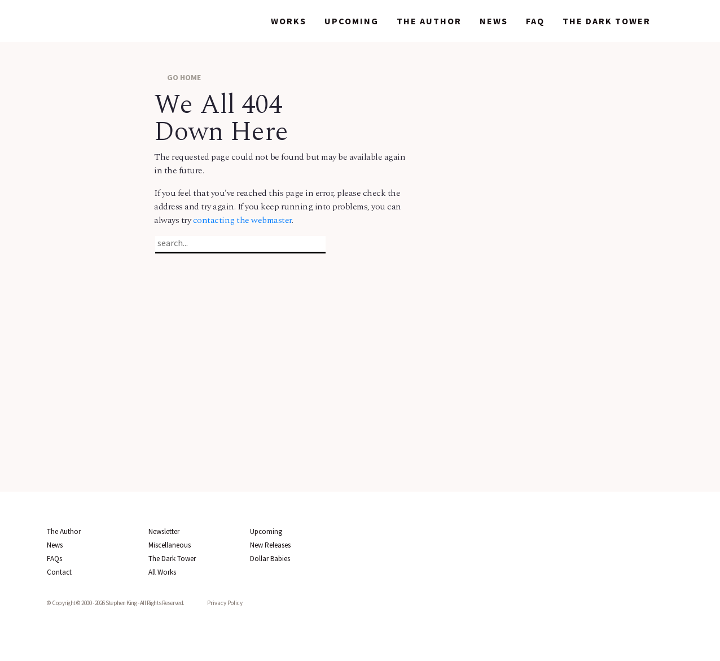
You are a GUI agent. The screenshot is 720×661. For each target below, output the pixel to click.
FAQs (54, 558)
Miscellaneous (169, 545)
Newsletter (163, 531)
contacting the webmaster (242, 220)
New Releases (270, 545)
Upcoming (351, 21)
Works (288, 21)
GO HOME (177, 77)
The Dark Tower (607, 21)
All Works (162, 572)
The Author (429, 21)
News (494, 21)
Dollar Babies (270, 558)
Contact (59, 572)
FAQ (535, 21)
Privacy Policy (225, 603)
